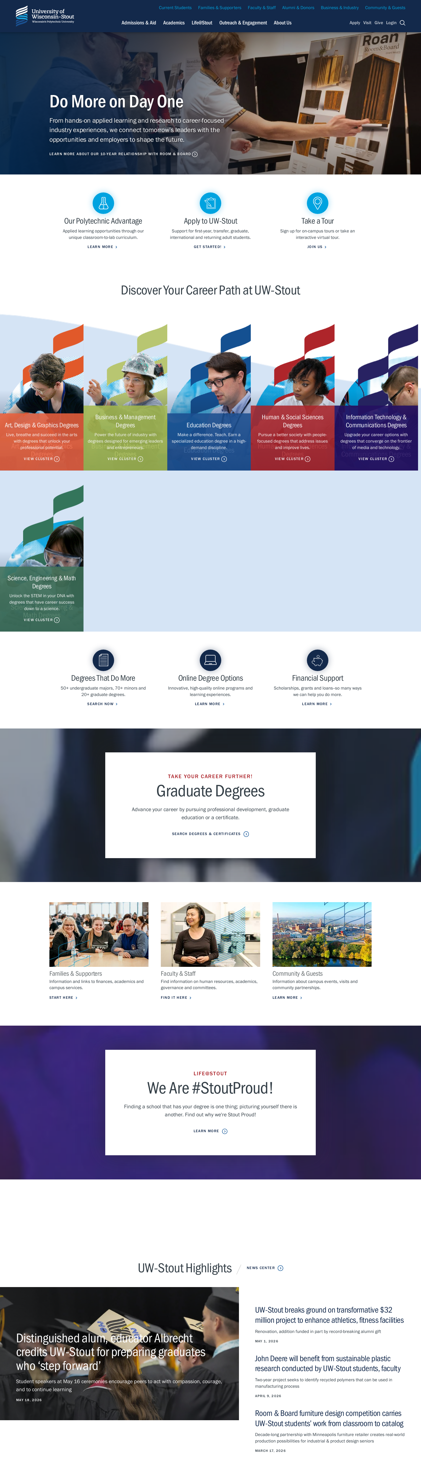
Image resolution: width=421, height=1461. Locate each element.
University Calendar (286, 1385)
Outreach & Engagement (131, 1401)
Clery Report (279, 1409)
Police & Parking (283, 1401)
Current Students (175, 7)
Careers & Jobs (281, 1377)
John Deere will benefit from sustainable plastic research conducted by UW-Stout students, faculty (328, 1202)
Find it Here (174, 837)
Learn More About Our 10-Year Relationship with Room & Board (120, 154)
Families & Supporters (219, 7)
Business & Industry (340, 7)
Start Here (61, 837)
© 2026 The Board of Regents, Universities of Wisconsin (156, 1450)
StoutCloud (198, 1401)
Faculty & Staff (262, 7)
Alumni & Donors (298, 7)
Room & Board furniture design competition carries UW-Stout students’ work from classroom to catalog (329, 1257)
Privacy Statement (54, 1407)
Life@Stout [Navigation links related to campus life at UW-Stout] (202, 23)
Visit (367, 22)
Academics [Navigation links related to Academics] (174, 23)
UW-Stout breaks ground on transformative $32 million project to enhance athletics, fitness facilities (329, 1154)
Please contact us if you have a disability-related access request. (187, 1442)
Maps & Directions (205, 1385)
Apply (355, 22)
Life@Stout (117, 1393)
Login (391, 22)
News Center (261, 1107)
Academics (118, 1385)
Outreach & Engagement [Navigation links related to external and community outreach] (243, 23)
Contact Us (25, 1407)
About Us (283, 23)
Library (274, 1393)
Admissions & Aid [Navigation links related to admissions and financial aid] (139, 23)
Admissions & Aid (124, 1377)
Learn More (285, 837)
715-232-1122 (45, 1383)
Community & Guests (385, 7)
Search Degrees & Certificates (206, 673)
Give (379, 22)
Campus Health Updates (211, 1377)
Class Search (199, 1393)
